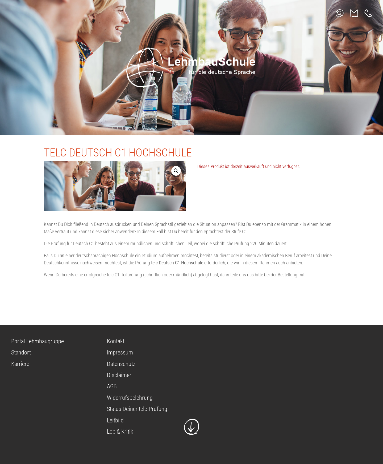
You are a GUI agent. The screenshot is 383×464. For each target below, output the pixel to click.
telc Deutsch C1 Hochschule (118, 152)
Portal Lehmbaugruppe (37, 341)
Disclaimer (119, 375)
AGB (112, 386)
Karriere (20, 364)
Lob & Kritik (120, 431)
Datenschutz (121, 364)
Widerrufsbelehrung (130, 397)
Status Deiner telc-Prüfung (137, 409)
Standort (21, 352)
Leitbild (115, 420)
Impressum (120, 352)
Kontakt (115, 341)
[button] (176, 171)
